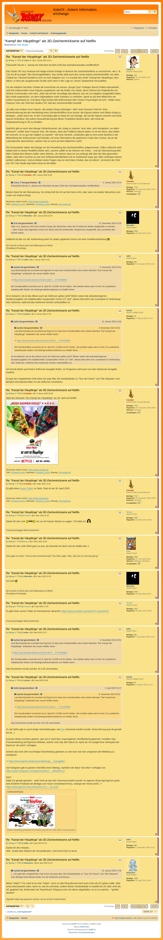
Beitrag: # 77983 (13, 633)
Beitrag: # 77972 (13, 607)
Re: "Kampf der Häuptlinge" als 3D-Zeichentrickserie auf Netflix (47, 56)
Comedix (130, 181)
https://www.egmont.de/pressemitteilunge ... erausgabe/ (37, 761)
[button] (117, 51)
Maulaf (25, 45)
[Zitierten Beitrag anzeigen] (39, 182)
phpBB (73, 924)
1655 (136, 878)
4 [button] (135, 51)
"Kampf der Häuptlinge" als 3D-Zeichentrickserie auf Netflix (50, 41)
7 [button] (146, 51)
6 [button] (142, 51)
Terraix (129, 512)
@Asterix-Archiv (18, 204)
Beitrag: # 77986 (13, 843)
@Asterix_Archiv (43, 204)
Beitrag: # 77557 (13, 260)
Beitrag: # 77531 (13, 60)
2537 (136, 518)
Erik (19, 45)
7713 (136, 187)
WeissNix (130, 225)
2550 (136, 557)
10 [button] (153, 51)
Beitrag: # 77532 (13, 175)
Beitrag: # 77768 (13, 576)
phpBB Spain (84, 927)
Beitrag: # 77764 (13, 542)
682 (135, 262)
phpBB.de (92, 929)
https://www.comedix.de (38, 202)
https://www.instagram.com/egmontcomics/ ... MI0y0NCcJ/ (35, 771)
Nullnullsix (130, 873)
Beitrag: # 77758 (13, 484)
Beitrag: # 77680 (13, 393)
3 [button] (132, 51)
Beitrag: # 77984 (13, 680)
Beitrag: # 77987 (13, 863)
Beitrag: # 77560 (13, 314)
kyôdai (17, 267)
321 (135, 75)
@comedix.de (65, 204)
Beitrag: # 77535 (13, 216)
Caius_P (129, 69)
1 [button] (126, 51)
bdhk (128, 256)
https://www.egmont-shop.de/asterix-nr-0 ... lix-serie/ (32, 787)
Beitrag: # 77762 (13, 516)
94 (135, 316)
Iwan (128, 551)
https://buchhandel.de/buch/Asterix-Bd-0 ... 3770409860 (40, 280)
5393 (136, 231)
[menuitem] (24, 28)
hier (63, 729)
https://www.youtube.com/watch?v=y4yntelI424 (85, 611)
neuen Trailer (26, 488)
